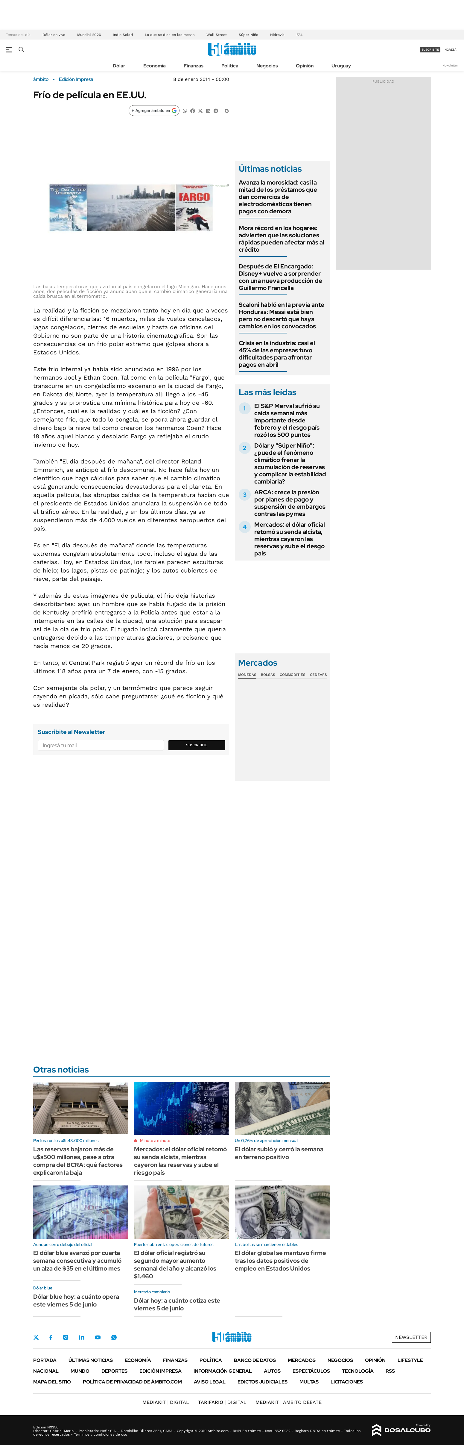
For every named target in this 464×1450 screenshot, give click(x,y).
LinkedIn (81, 1337)
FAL (299, 35)
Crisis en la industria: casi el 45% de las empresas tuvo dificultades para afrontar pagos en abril (277, 353)
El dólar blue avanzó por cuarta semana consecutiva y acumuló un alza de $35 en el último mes (77, 1260)
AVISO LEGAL (210, 1382)
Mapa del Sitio (52, 1382)
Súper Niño (248, 35)
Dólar (119, 66)
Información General (223, 1371)
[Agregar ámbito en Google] (154, 110)
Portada (45, 1360)
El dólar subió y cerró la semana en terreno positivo (279, 1153)
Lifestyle (410, 1360)
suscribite (430, 49)
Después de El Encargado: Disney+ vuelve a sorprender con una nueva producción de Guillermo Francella (280, 277)
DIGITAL (165, 1402)
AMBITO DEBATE (288, 1402)
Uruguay (341, 66)
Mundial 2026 (89, 35)
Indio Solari (123, 35)
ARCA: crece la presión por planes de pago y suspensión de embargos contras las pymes (289, 503)
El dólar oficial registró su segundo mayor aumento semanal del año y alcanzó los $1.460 (175, 1264)
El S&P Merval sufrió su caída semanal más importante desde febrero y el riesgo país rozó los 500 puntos (287, 420)
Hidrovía (277, 35)
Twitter (36, 1337)
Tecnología (358, 1371)
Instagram (65, 1337)
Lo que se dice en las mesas (169, 35)
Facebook (50, 1337)
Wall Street (216, 35)
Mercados (302, 1360)
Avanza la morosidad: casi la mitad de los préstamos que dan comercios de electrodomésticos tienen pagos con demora (278, 197)
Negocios (267, 66)
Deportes (114, 1371)
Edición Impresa (160, 1371)
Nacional (46, 1371)
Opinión (305, 66)
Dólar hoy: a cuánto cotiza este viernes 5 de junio (177, 1304)
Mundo (80, 1371)
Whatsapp (114, 1337)
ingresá (450, 49)
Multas (309, 1382)
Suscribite (197, 745)
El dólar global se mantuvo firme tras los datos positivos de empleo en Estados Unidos (280, 1260)
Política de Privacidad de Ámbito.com (132, 1382)
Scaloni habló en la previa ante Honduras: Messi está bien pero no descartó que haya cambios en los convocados (281, 315)
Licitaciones (347, 1382)
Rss (390, 1371)
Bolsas (268, 675)
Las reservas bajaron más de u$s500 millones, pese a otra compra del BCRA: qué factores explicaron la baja (78, 1160)
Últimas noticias (91, 1360)
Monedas (247, 675)
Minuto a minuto (155, 1140)
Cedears (318, 675)
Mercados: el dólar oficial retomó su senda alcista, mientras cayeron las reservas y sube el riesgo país (289, 539)
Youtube (98, 1337)
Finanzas (193, 66)
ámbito (41, 79)
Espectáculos (311, 1371)
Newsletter (450, 65)
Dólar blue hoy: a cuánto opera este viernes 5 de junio (76, 1300)
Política (229, 66)
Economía (154, 66)
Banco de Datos (255, 1360)
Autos (272, 1371)
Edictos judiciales (262, 1382)
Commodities (292, 675)
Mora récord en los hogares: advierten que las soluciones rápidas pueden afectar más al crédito (281, 238)
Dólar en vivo (53, 35)
